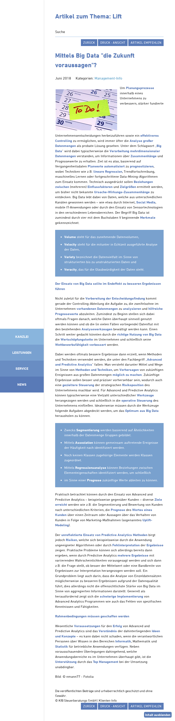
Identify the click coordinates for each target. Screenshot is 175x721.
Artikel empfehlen (146, 42)
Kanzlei (21, 337)
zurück (89, 42)
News (21, 384)
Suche (60, 32)
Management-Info (108, 78)
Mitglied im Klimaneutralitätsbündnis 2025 (22, 556)
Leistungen (21, 352)
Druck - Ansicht (112, 42)
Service (21, 368)
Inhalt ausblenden (157, 715)
